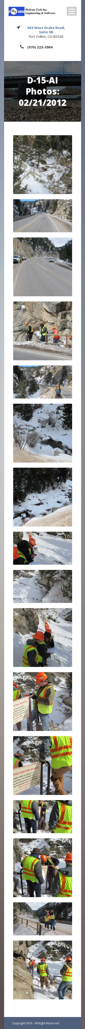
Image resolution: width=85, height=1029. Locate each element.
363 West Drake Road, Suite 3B (46, 29)
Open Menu (72, 11)
